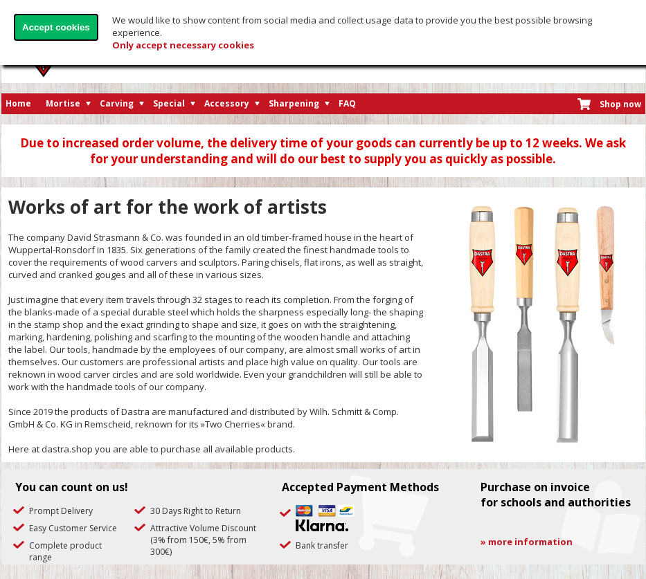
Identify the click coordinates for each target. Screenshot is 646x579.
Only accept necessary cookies (183, 45)
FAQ (347, 103)
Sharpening (294, 103)
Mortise (63, 103)
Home (18, 103)
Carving (117, 103)
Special (169, 103)
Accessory (226, 103)
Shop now (620, 104)
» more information (527, 541)
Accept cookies (56, 27)
